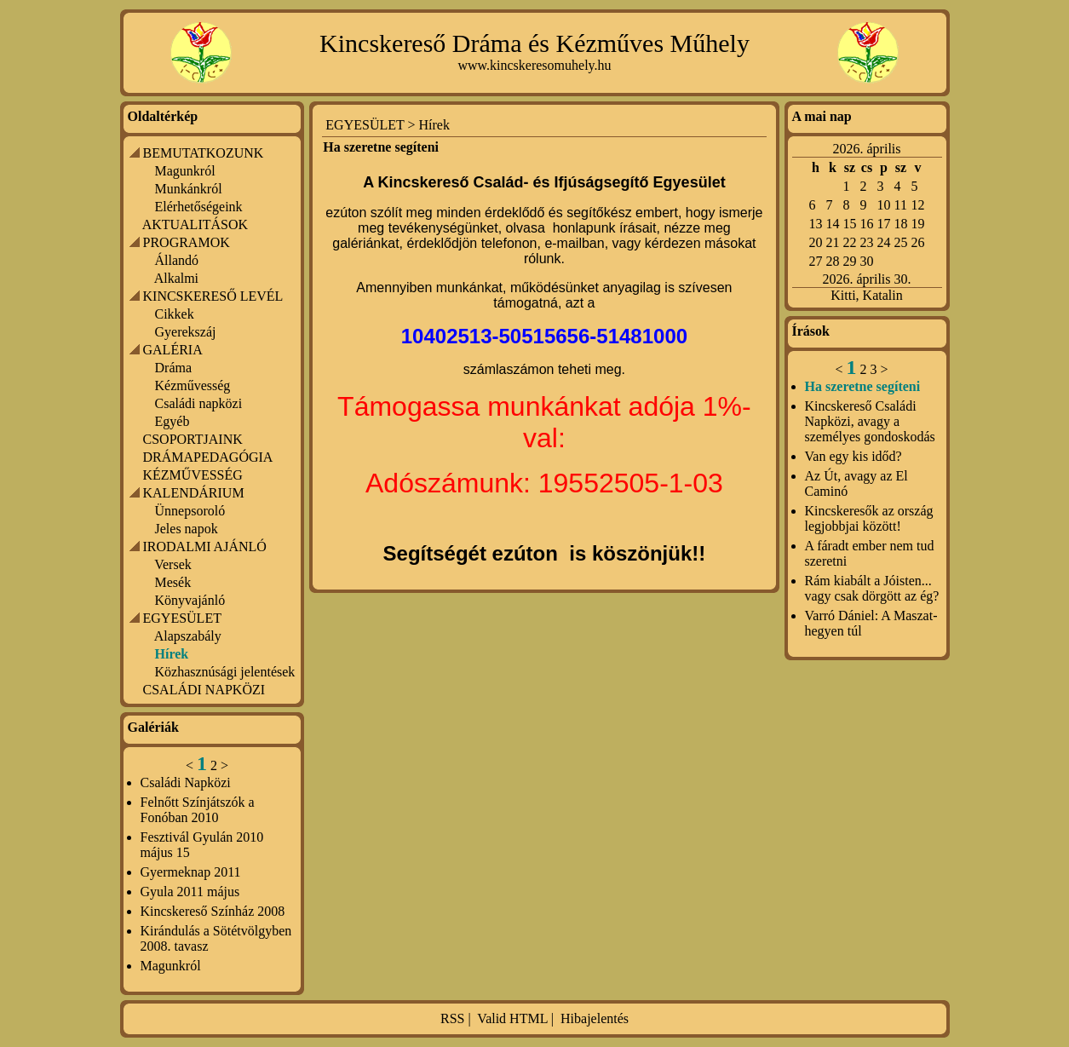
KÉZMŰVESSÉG (193, 475)
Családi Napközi (186, 782)
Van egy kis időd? (853, 456)
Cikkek (174, 314)
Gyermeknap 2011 (191, 872)
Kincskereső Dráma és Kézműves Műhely (534, 43)
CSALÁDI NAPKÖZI (204, 689)
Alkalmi (176, 278)
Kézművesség (193, 385)
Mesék (173, 582)
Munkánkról (188, 188)
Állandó (177, 260)
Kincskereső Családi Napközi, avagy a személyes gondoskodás (870, 421)
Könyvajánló (190, 600)
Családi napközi (199, 403)
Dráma (174, 367)
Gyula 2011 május (190, 891)
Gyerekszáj (185, 332)
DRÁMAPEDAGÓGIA (208, 457)
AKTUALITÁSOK (195, 224)
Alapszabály (187, 636)
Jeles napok (186, 528)
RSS (452, 1018)
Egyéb (172, 421)
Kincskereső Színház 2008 (213, 911)
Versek (173, 564)
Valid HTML (512, 1018)
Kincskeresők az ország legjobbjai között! (869, 518)
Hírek (434, 125)
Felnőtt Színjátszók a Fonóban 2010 (198, 810)
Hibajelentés (594, 1018)
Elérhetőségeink (199, 206)
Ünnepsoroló (190, 510)
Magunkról (185, 171)
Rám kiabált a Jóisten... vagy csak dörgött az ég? (872, 588)
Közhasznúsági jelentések (225, 671)
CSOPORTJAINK (193, 439)
